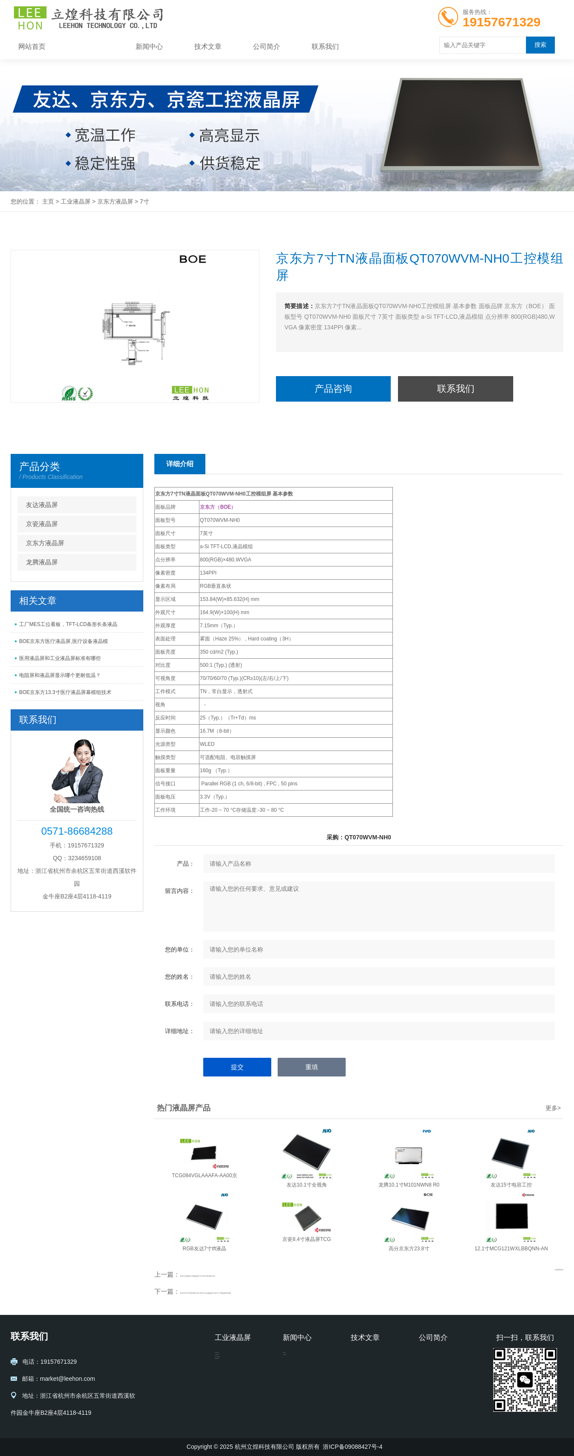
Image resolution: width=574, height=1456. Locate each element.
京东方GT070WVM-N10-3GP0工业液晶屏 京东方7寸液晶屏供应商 (273, 1291)
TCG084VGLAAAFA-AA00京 (204, 1175)
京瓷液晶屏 (42, 523)
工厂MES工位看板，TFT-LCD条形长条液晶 (68, 624)
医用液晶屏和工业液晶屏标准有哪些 (60, 658)
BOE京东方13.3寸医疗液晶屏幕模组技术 (65, 692)
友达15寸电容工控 (511, 1185)
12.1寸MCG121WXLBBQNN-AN (511, 1249)
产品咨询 (333, 388)
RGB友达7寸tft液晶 (205, 1249)
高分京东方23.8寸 (409, 1249)
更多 (553, 1108)
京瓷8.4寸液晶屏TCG (306, 1239)
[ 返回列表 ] (548, 1274)
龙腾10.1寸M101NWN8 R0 (408, 1185)
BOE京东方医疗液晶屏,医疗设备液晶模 (63, 641)
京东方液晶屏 (115, 201)
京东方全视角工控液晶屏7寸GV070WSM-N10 (244, 1274)
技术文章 (208, 46)
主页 (48, 201)
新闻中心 (149, 46)
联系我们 (325, 46)
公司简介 (266, 46)
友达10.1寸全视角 (307, 1185)
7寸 (144, 201)
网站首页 (31, 46)
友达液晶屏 (42, 504)
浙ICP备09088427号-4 (352, 1446)
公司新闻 (295, 1370)
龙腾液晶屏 (42, 562)
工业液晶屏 (91, 46)
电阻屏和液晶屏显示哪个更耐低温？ (60, 675)
